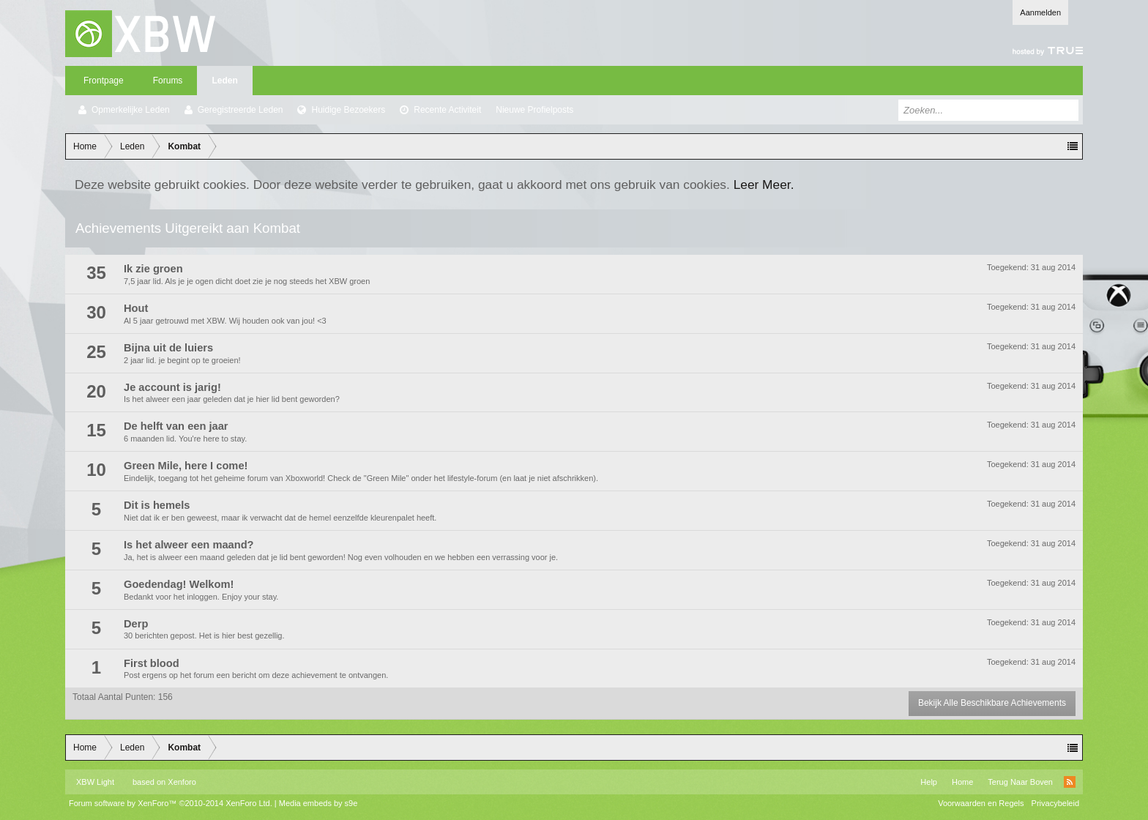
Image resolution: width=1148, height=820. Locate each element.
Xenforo (182, 782)
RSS (1070, 782)
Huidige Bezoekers (348, 110)
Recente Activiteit (447, 110)
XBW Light (95, 782)
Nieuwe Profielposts (534, 110)
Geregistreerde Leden (240, 110)
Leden (224, 80)
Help (928, 782)
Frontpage (103, 80)
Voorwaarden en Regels (981, 803)
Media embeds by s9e (318, 803)
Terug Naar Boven (1020, 782)
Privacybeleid (1055, 803)
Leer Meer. (764, 184)
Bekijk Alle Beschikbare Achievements (992, 703)
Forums (168, 80)
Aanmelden (1040, 12)
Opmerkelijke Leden (131, 110)
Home (962, 782)
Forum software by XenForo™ (170, 803)
